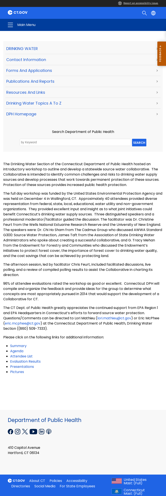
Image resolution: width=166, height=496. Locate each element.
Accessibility (76, 480)
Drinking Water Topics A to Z (33, 103)
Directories (20, 486)
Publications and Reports (30, 81)
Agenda (16, 351)
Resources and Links (25, 92)
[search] (145, 12)
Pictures (17, 371)
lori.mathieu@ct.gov (114, 318)
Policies (55, 480)
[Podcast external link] (48, 431)
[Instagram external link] (18, 431)
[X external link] (25, 431)
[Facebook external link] (11, 431)
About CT (37, 480)
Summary (18, 345)
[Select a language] (153, 12)
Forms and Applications (29, 70)
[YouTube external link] (34, 431)
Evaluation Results (25, 361)
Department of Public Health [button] (49, 25)
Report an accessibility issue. (138, 3)
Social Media (44, 486)
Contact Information (26, 59)
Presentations (22, 366)
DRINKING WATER (22, 48)
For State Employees (77, 486)
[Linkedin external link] (42, 431)
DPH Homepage (21, 114)
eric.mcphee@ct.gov (22, 323)
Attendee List (21, 356)
